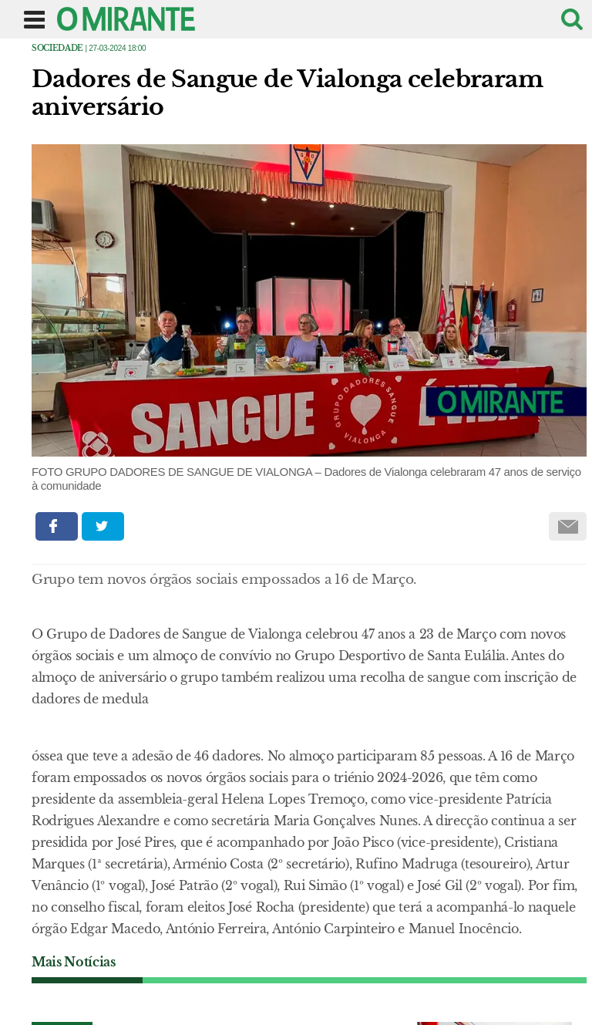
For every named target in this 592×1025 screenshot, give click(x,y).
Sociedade (57, 48)
